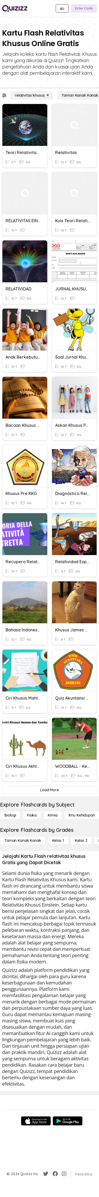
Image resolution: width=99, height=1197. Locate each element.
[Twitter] (45, 1174)
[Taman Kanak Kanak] (23, 840)
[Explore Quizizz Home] (14, 8)
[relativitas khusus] (32, 95)
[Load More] (49, 790)
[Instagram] (64, 1174)
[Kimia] (52, 815)
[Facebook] (55, 1174)
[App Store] (36, 1120)
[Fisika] (32, 815)
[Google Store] (67, 1120)
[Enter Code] (84, 8)
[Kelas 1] (58, 840)
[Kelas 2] (81, 840)
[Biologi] (10, 815)
